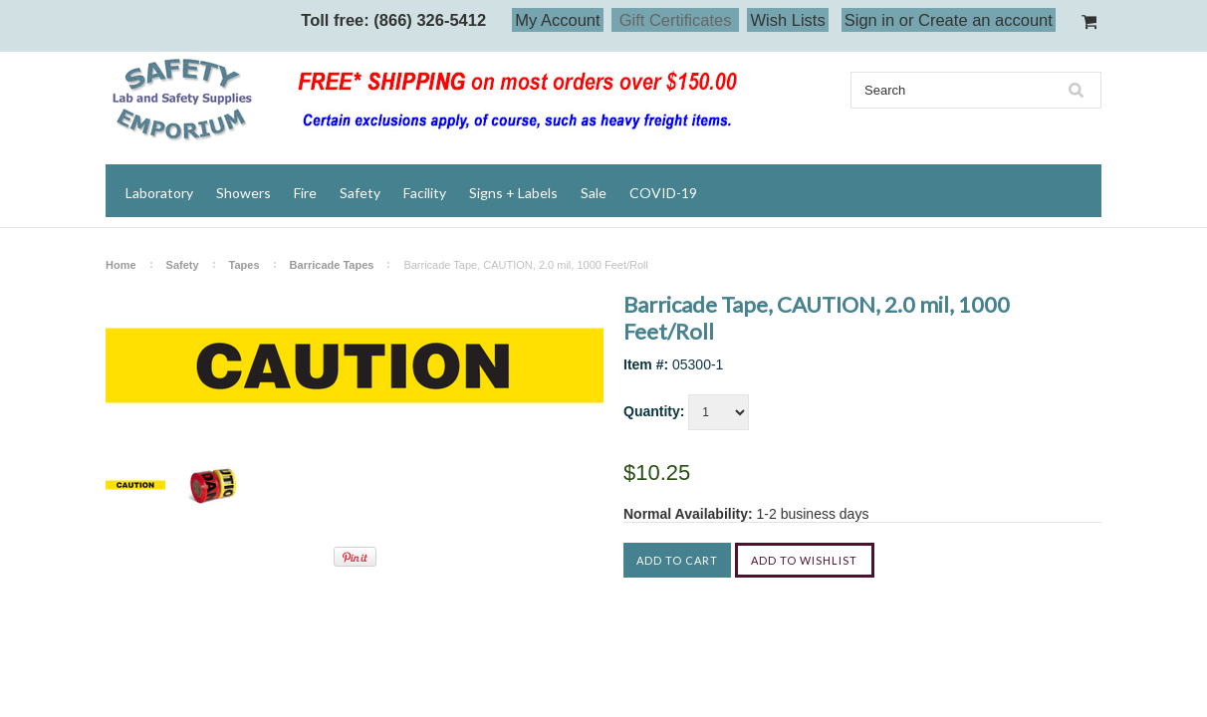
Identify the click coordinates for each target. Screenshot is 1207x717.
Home (121, 265)
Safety (360, 192)
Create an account (985, 20)
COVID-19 (663, 192)
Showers (243, 192)
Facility (424, 192)
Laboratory (159, 192)
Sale (593, 192)
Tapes (244, 265)
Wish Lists (787, 20)
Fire (305, 192)
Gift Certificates (675, 20)
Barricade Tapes (332, 265)
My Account (557, 20)
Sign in (869, 20)
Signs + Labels (513, 192)
